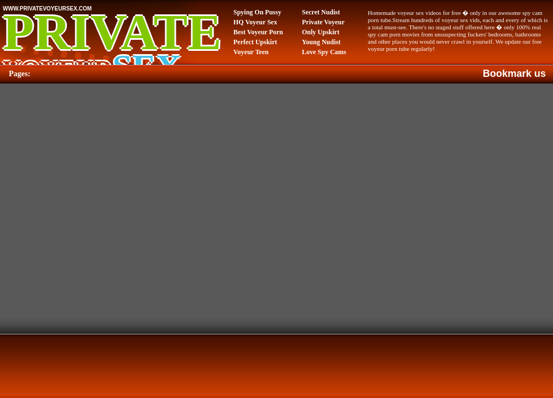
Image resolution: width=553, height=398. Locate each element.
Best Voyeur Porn (258, 32)
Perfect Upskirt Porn (255, 42)
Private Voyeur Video (323, 22)
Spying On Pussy (257, 12)
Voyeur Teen (251, 52)
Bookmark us (514, 73)
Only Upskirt (321, 32)
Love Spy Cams (324, 52)
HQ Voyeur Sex (255, 22)
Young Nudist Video (321, 42)
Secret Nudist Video (321, 12)
